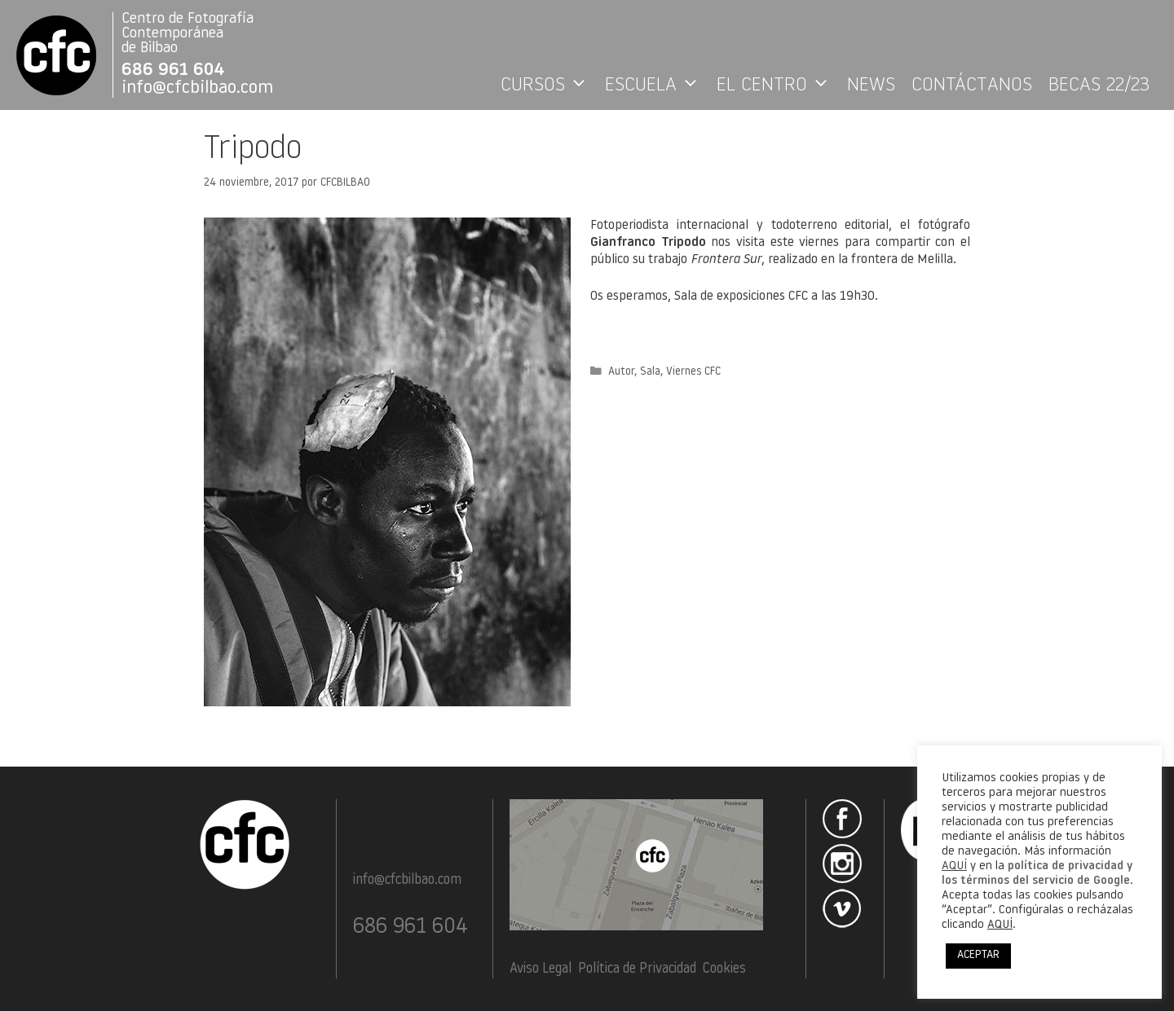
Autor (621, 372)
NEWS (871, 85)
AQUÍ (954, 866)
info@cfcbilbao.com (197, 88)
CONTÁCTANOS (971, 85)
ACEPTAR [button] (978, 955)
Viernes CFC (693, 372)
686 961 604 (173, 70)
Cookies (724, 969)
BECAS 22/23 (1099, 85)
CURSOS (549, 85)
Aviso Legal (541, 969)
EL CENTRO (778, 85)
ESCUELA (656, 85)
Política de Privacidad (637, 969)
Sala (650, 372)
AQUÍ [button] (1000, 925)
